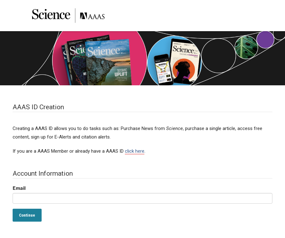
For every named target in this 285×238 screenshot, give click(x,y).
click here (134, 151)
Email (19, 188)
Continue (27, 215)
